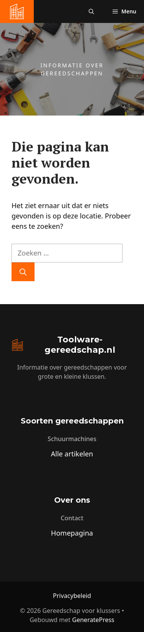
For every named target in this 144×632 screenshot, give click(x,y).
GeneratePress (93, 620)
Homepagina (72, 533)
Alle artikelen (72, 453)
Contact (72, 518)
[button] (91, 11)
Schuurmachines (72, 439)
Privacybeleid (72, 595)
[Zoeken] (23, 271)
